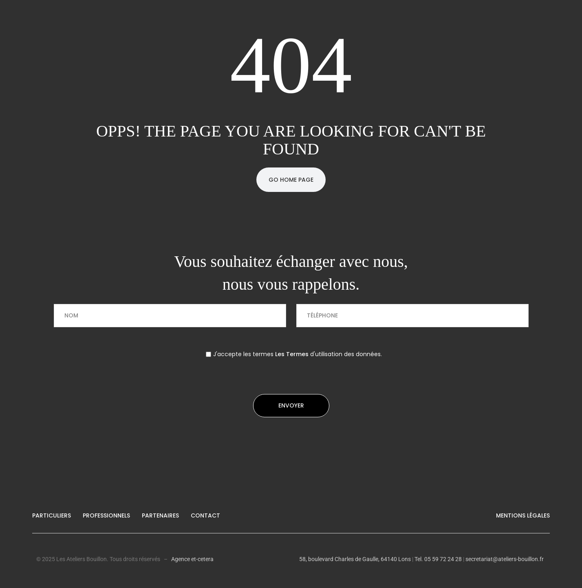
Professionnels (106, 515)
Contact (205, 515)
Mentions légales (523, 515)
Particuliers (51, 515)
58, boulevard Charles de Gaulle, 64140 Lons (355, 559)
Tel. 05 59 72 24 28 (437, 559)
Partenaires (160, 515)
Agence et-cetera (192, 559)
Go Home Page (291, 180)
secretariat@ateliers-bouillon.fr (504, 559)
